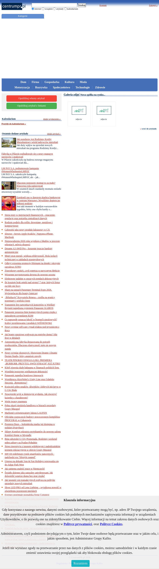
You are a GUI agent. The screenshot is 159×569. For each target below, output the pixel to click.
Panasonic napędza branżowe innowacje (24, 375)
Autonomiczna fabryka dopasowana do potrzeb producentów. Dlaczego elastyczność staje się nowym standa (30, 345)
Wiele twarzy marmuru (16, 401)
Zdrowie (100, 87)
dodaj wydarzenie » (51, 119)
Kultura (69, 82)
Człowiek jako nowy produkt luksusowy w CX (27, 229)
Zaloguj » (153, 5)
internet (37, 9)
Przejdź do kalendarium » (14, 123)
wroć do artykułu (149, 129)
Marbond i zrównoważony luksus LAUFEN (26, 412)
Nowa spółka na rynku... (92, 94)
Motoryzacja (22, 87)
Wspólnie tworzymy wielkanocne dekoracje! (26, 371)
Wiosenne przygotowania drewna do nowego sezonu (30, 274)
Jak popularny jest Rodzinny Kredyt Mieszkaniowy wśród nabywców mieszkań (37, 141)
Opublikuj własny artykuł (31, 98)
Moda (83, 82)
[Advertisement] (80, 48)
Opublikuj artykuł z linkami (31, 105)
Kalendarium (9, 118)
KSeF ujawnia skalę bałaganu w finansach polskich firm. (32, 367)
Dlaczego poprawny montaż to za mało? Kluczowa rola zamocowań (36, 184)
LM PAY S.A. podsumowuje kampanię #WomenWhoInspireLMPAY (20, 170)
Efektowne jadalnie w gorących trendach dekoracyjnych (32, 278)
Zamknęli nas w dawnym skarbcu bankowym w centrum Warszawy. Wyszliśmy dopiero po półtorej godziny (38, 200)
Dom (23, 82)
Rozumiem (80, 563)
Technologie (82, 87)
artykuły (60, 9)
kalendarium (72, 9)
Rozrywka (41, 87)
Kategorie (22, 16)
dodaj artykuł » (54, 133)
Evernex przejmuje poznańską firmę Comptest (27, 494)
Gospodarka (52, 82)
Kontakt (103, 5)
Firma (35, 82)
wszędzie (49, 9)
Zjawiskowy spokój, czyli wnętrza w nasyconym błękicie (32, 270)
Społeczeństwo (61, 87)
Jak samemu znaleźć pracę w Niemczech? (25, 468)
